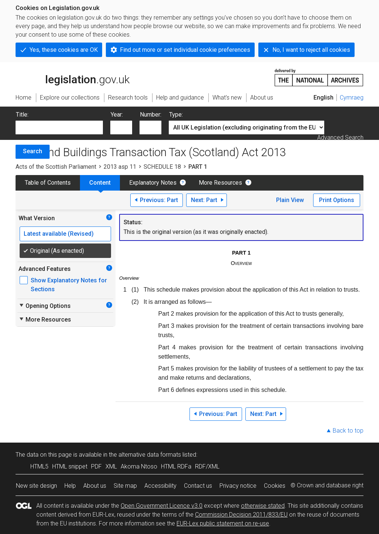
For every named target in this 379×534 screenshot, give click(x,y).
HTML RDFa (176, 466)
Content (100, 182)
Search (32, 151)
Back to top (348, 430)
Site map (125, 485)
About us (94, 485)
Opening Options (45, 305)
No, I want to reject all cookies (311, 49)
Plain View (290, 200)
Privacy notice (237, 485)
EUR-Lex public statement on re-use (223, 523)
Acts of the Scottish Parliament (56, 166)
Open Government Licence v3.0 (161, 505)
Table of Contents (48, 182)
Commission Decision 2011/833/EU (241, 514)
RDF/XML (207, 466)
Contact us (198, 485)
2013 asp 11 (120, 166)
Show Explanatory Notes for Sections (69, 285)
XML (111, 466)
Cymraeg (351, 97)
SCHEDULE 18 (162, 166)
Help (70, 485)
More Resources (220, 182)
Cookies (274, 485)
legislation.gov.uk (73, 77)
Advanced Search (340, 137)
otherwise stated (263, 505)
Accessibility (160, 485)
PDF (96, 466)
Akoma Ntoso (139, 466)
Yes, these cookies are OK (64, 49)
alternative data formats (149, 454)
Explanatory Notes (153, 182)
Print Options (336, 200)
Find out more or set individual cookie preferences (185, 49)
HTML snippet (69, 466)
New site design (36, 485)
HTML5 (39, 466)
